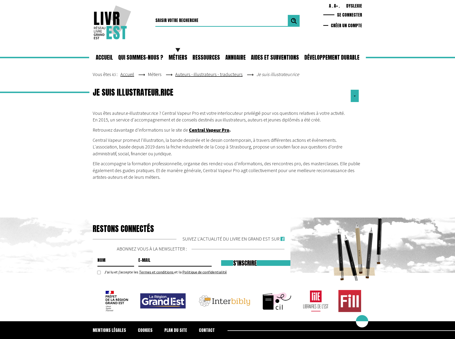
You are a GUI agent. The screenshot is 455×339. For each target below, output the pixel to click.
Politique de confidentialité (204, 272)
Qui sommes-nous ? (140, 57)
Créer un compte (346, 26)
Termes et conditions (156, 272)
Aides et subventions (275, 57)
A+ (336, 6)
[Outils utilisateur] (355, 96)
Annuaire (235, 57)
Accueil (104, 57)
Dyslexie (354, 6)
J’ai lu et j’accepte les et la (165, 272)
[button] (178, 57)
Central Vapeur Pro (209, 130)
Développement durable (331, 57)
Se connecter (349, 15)
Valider (294, 21)
